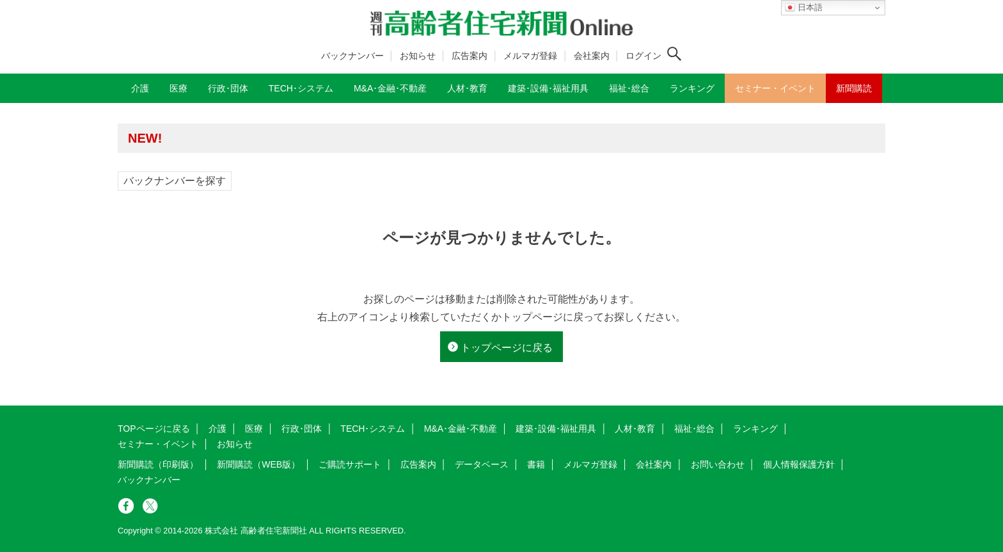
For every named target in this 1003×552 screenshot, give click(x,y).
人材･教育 (635, 428)
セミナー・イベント (158, 444)
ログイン (643, 56)
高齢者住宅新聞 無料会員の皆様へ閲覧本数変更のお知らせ (303, 137)
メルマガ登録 (530, 56)
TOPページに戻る (154, 428)
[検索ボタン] (674, 53)
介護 (217, 428)
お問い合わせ (718, 464)
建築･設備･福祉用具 (556, 428)
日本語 (804, 8)
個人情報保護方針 (799, 464)
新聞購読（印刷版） (158, 464)
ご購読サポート (350, 464)
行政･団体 (301, 428)
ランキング (755, 428)
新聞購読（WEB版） (258, 464)
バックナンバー (352, 56)
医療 (254, 428)
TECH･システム (372, 428)
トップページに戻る (507, 347)
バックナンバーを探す (174, 180)
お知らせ (418, 56)
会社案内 (592, 56)
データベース (482, 464)
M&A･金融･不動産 (460, 428)
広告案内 (469, 56)
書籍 (536, 464)
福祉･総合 (694, 428)
